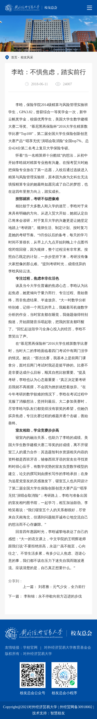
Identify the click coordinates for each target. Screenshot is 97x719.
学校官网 (30, 647)
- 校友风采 (25, 57)
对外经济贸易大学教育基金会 (67, 647)
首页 (14, 57)
